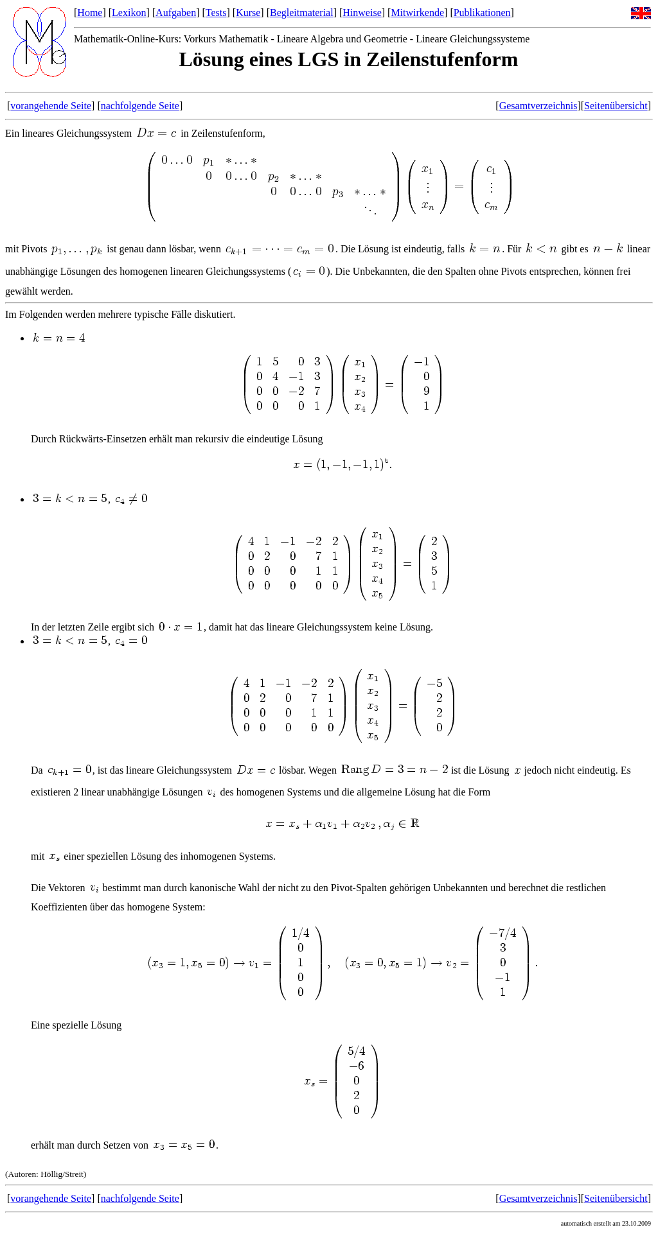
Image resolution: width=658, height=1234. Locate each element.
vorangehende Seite (50, 105)
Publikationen (482, 12)
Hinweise (361, 12)
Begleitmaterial (301, 12)
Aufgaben (176, 12)
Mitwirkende (417, 12)
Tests (216, 12)
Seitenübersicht (616, 105)
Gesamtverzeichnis (538, 105)
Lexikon (129, 12)
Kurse (248, 12)
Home (89, 12)
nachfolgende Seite (140, 105)
